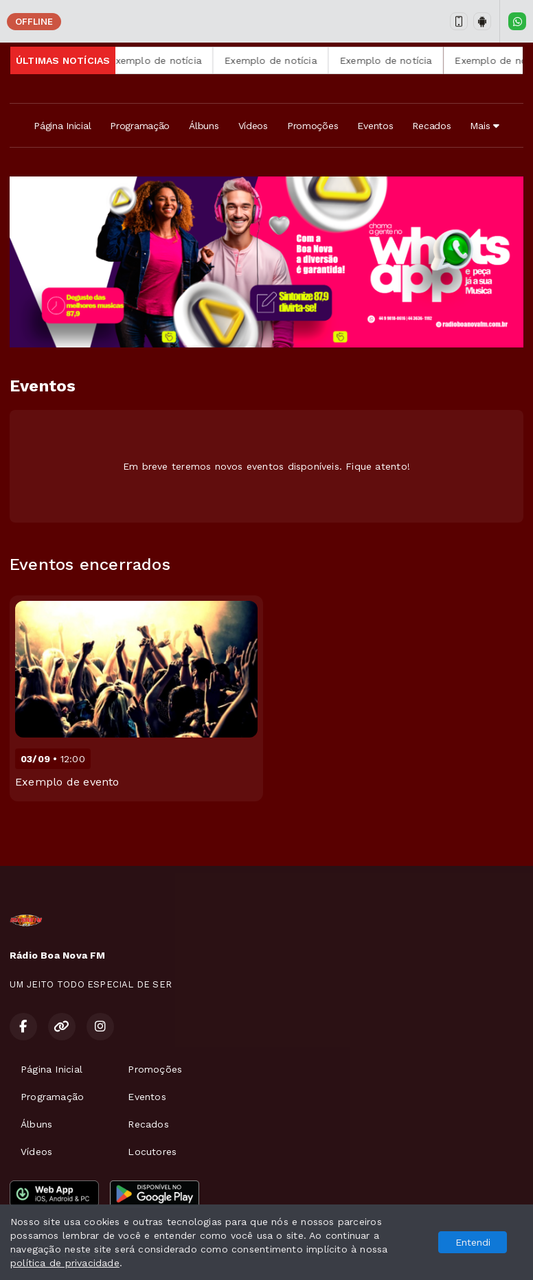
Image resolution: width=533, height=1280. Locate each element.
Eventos (375, 125)
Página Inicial (62, 125)
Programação (140, 125)
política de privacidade (65, 1262)
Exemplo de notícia (171, 60)
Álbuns (203, 125)
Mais (484, 125)
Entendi (472, 1242)
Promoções (312, 125)
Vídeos (253, 125)
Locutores (152, 1151)
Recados (431, 125)
